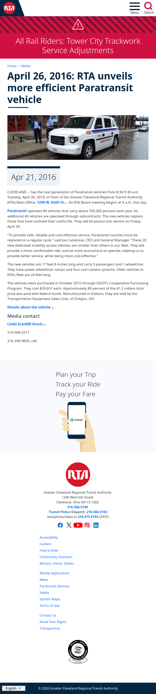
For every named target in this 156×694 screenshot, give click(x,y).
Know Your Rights (53, 622)
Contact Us (48, 615)
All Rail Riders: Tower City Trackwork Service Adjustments (78, 45)
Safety (44, 592)
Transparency (50, 628)
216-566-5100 (77, 507)
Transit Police (59, 512)
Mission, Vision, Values (57, 563)
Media (25, 66)
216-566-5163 (97, 512)
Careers (45, 544)
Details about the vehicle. (30, 307)
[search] (148, 6)
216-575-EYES (88, 517)
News (44, 579)
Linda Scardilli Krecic (26, 324)
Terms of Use (50, 605)
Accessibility (49, 537)
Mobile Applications (54, 573)
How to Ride (49, 550)
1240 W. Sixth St (52, 202)
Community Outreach (56, 557)
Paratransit (17, 210)
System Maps (50, 599)
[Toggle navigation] (135, 8)
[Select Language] (13, 688)
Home (12, 66)
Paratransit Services (55, 586)
